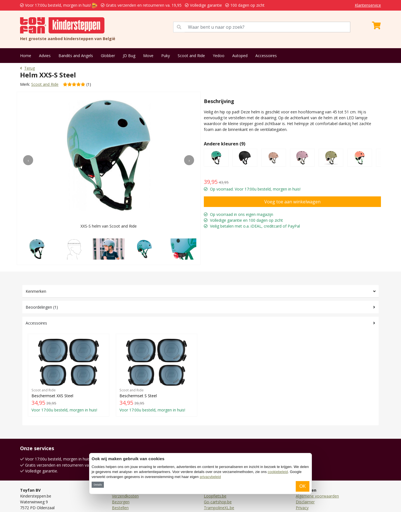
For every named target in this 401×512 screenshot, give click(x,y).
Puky (165, 55)
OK (302, 486)
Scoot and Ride (191, 55)
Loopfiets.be (215, 496)
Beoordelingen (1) (42, 307)
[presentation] (28, 160)
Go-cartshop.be (218, 501)
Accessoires (266, 55)
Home (25, 55)
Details (98, 484)
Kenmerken (36, 291)
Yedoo (218, 55)
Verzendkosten (125, 496)
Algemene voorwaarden (317, 496)
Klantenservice (368, 5)
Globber (108, 55)
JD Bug (129, 55)
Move (148, 55)
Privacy (302, 507)
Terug (27, 68)
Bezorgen (120, 501)
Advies (45, 55)
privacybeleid (210, 477)
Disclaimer (305, 501)
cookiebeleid (278, 472)
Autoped (240, 55)
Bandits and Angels (75, 55)
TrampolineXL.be (219, 507)
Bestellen (120, 507)
